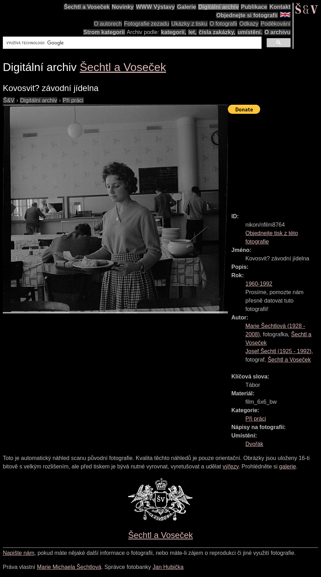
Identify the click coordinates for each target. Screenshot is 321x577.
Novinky (123, 7)
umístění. (250, 32)
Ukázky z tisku (189, 24)
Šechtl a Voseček (87, 7)
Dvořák (254, 444)
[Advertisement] (274, 160)
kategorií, (173, 32)
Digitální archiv (218, 7)
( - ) (278, 351)
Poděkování (275, 24)
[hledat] (131, 43)
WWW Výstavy (155, 7)
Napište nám (18, 553)
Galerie (186, 7)
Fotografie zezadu (146, 24)
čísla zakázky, (217, 32)
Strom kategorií (103, 32)
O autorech (108, 24)
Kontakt (279, 7)
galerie (287, 466)
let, (192, 32)
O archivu (277, 32)
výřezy (230, 466)
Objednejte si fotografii (246, 15)
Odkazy (248, 24)
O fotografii (223, 24)
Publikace (254, 7)
